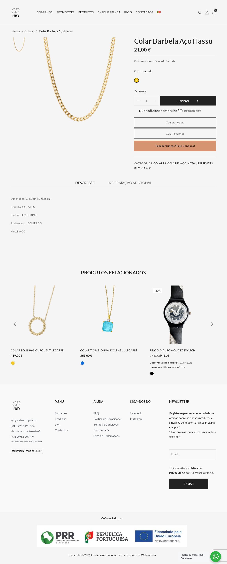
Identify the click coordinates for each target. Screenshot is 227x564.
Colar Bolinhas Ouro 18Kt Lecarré (37, 350)
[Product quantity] (146, 101)
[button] (213, 12)
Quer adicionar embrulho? (160, 111)
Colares (29, 31)
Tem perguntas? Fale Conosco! (175, 145)
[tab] (85, 183)
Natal (192, 163)
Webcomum (148, 555)
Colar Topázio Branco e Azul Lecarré (108, 350)
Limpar (142, 91)
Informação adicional (130, 183)
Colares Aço (176, 163)
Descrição (85, 183)
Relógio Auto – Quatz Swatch (172, 350)
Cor (136, 71)
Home (16, 31)
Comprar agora (175, 122)
